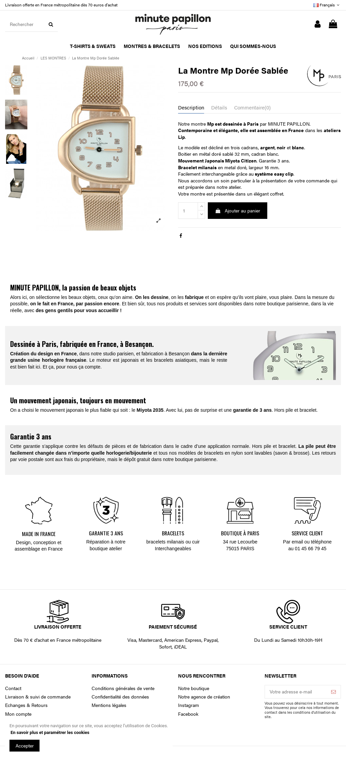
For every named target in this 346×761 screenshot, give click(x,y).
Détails (219, 107)
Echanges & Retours (26, 705)
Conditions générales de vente (123, 688)
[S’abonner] (333, 691)
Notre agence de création (204, 696)
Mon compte (18, 714)
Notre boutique (193, 688)
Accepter (25, 745)
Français (327, 5)
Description (191, 107)
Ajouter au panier (237, 210)
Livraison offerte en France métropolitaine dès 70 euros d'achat (61, 5)
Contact (13, 688)
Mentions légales (109, 705)
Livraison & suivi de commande (38, 696)
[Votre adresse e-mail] (295, 691)
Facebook (188, 714)
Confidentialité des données (120, 696)
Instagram (188, 705)
